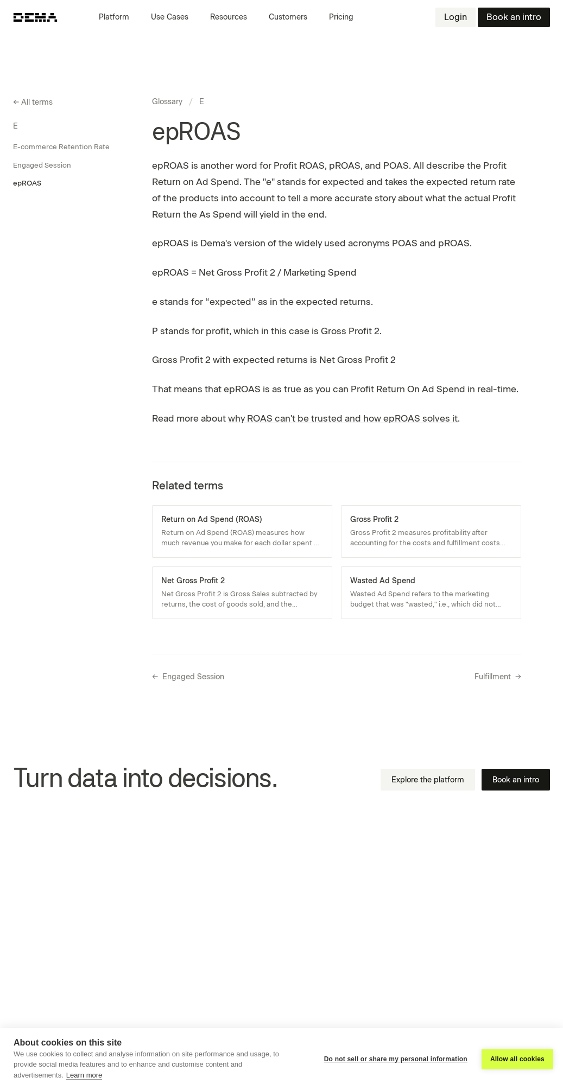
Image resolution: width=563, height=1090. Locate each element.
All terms (33, 102)
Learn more (84, 1075)
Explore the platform (427, 780)
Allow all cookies (517, 1059)
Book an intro (513, 17)
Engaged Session (42, 165)
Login (455, 17)
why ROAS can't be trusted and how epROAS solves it (343, 418)
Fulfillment (498, 677)
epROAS (27, 183)
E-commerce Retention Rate (61, 147)
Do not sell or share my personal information (395, 1059)
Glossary (167, 101)
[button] (118, 17)
